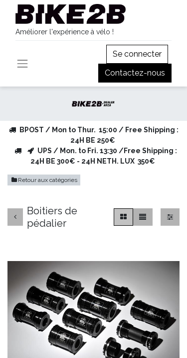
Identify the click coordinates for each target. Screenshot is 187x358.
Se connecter (137, 54)
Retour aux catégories (43, 180)
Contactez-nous (135, 73)
